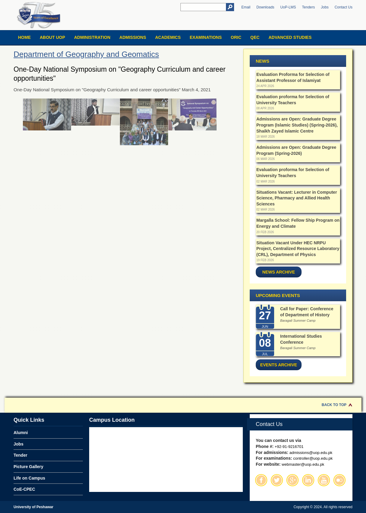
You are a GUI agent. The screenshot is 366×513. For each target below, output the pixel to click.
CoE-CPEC (24, 489)
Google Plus (292, 480)
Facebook (261, 480)
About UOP (52, 37)
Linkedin (308, 480)
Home (24, 37)
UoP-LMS (288, 7)
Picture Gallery (28, 466)
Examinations (206, 37)
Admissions (132, 37)
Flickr (339, 480)
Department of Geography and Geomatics (86, 54)
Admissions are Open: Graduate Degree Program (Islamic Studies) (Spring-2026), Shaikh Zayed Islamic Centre (297, 125)
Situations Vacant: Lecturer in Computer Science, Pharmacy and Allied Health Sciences (296, 198)
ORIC (236, 37)
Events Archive (278, 364)
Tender (20, 455)
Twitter (276, 480)
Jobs (324, 7)
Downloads (265, 7)
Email (245, 7)
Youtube (323, 480)
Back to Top (334, 405)
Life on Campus (29, 478)
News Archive (278, 272)
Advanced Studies (289, 37)
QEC (254, 37)
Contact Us (343, 7)
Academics (168, 37)
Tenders (308, 7)
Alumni (21, 432)
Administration (92, 37)
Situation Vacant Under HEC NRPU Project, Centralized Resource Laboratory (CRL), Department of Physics (297, 248)
